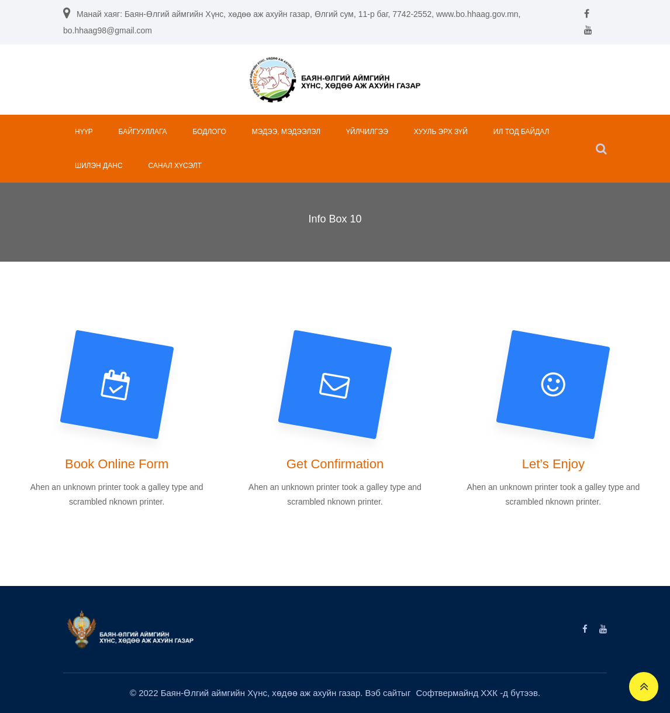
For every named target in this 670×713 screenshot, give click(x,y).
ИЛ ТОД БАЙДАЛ (521, 132)
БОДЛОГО (209, 132)
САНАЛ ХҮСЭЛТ (175, 166)
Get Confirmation (335, 464)
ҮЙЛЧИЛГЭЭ (367, 132)
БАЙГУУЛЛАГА (143, 132)
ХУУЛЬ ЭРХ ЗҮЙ (441, 132)
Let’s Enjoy (553, 464)
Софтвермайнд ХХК (458, 693)
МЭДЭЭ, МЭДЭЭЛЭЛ (286, 132)
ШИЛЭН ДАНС (99, 166)
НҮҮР (84, 132)
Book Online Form (116, 464)
